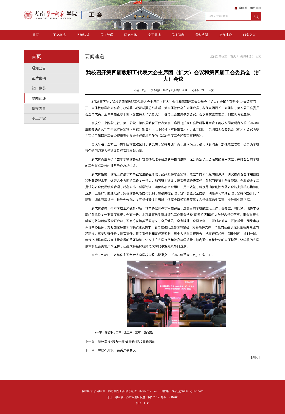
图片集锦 (39, 78)
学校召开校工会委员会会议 (117, 350)
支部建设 (225, 35)
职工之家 (39, 118)
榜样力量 (39, 108)
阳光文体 (130, 35)
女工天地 (154, 35)
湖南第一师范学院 (250, 7)
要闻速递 (39, 98)
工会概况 (59, 35)
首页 (35, 35)
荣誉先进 (202, 35)
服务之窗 (249, 35)
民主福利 (178, 35)
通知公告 (39, 68)
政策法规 (83, 35)
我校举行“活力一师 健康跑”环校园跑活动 (126, 341)
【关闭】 (255, 357)
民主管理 (107, 35)
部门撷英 (39, 88)
